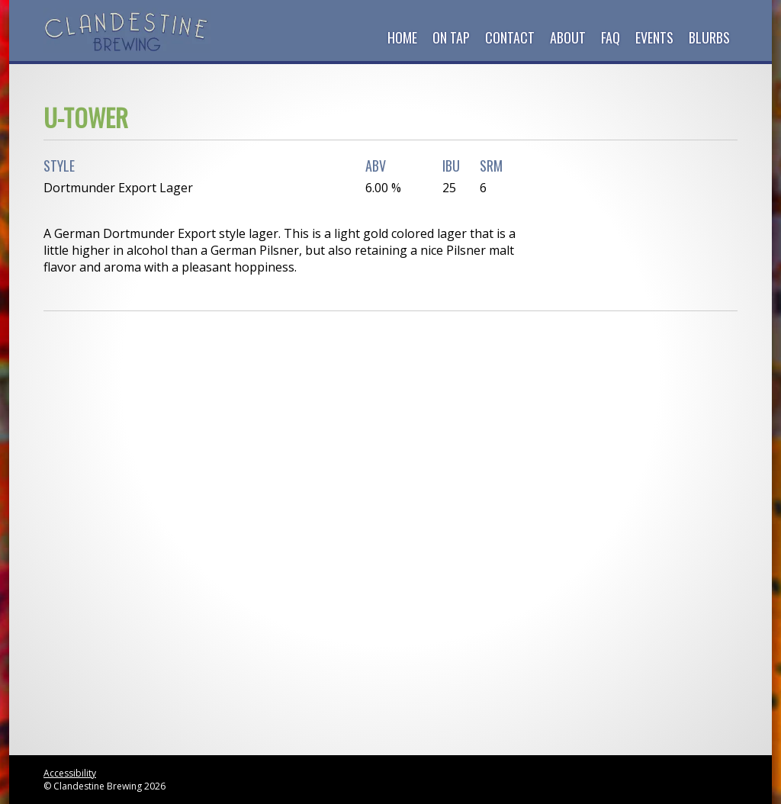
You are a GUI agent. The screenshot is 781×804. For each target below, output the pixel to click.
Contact (510, 37)
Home (402, 37)
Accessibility (69, 773)
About (568, 37)
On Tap (451, 37)
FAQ (610, 37)
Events (654, 37)
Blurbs (709, 37)
